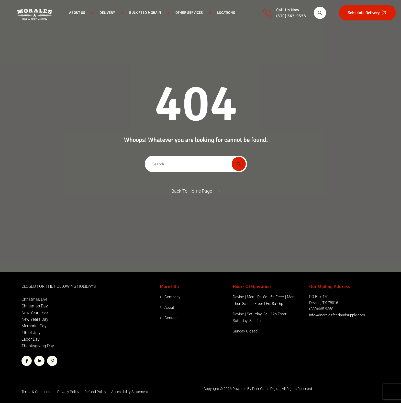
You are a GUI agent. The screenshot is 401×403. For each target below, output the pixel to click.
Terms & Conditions (36, 392)
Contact (171, 318)
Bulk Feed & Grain (145, 12)
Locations (226, 12)
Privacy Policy (68, 392)
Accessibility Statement (129, 392)
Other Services (189, 12)
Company (172, 297)
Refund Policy (95, 392)
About (169, 307)
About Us (77, 12)
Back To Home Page (191, 191)
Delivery (107, 12)
